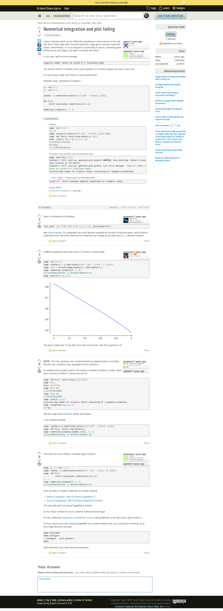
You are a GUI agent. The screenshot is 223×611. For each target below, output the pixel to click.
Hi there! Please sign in (49, 8)
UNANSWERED (61, 16)
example (58, 232)
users (166, 8)
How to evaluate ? (167, 125)
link (148, 241)
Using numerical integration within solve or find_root (170, 78)
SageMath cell (115, 345)
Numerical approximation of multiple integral (167, 159)
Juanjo (131, 254)
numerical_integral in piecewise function (168, 151)
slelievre (131, 53)
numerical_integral (52, 35)
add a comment (59, 196)
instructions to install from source (77, 517)
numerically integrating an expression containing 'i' (166, 94)
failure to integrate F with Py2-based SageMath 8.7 (71, 496)
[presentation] (175, 125)
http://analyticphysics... (136, 222)
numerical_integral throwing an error (168, 110)
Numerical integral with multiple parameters (169, 102)
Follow (170, 34)
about (40, 600)
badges (181, 8)
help (66, 8)
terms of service (83, 600)
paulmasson (133, 218)
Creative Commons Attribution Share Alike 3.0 (138, 606)
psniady (131, 43)
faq (47, 600)
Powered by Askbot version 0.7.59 (54, 603)
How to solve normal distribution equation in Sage (169, 118)
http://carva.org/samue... (136, 57)
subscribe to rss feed (172, 43)
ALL (48, 16)
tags (153, 8)
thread (66, 414)
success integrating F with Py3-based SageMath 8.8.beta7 (75, 500)
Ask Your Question (170, 16)
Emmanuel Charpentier (61, 191)
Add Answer (44, 579)
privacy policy (66, 600)
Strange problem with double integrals (168, 86)
